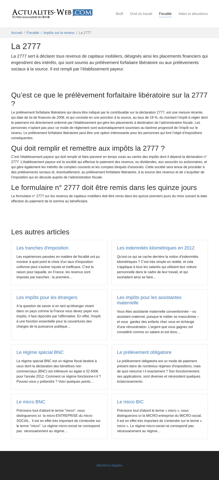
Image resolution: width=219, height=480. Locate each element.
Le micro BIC (130, 401)
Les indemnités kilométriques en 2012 (156, 248)
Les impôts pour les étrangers (46, 297)
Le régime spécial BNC (40, 352)
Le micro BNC (30, 401)
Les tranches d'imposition (42, 248)
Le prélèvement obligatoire (144, 352)
